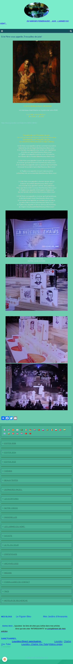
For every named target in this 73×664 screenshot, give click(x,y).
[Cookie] (4, 659)
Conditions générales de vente (36, 657)
